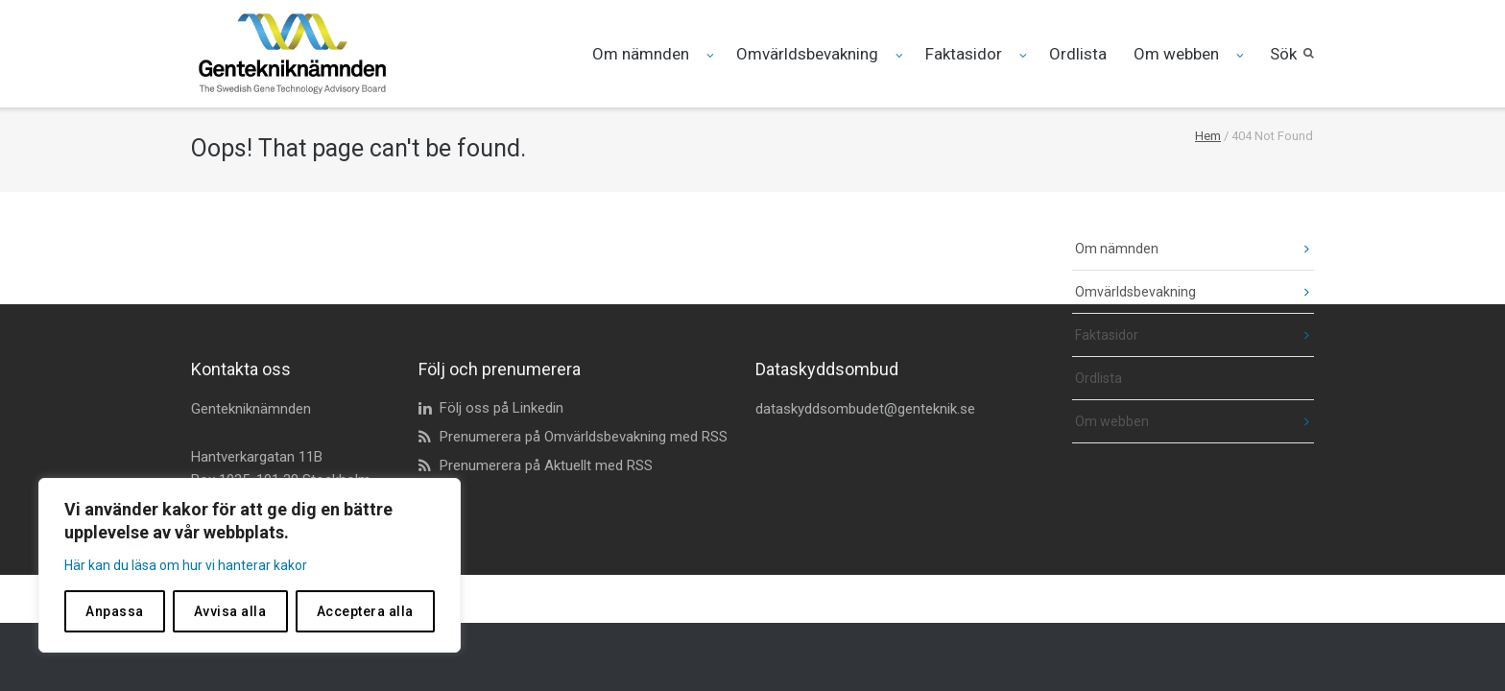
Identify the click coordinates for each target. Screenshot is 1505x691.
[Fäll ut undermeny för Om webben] (1241, 55)
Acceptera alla (365, 611)
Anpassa (114, 611)
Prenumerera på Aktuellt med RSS (546, 465)
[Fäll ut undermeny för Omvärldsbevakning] (900, 55)
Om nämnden (640, 53)
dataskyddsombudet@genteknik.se (865, 408)
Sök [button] (1283, 53)
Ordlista (1078, 53)
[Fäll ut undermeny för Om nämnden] (711, 55)
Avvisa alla (230, 611)
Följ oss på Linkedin (501, 408)
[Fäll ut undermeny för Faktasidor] (1024, 55)
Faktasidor (963, 53)
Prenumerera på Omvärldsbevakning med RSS (584, 436)
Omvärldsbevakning (807, 53)
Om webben (1176, 53)
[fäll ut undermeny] (1292, 249)
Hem (1208, 136)
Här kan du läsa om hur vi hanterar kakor (185, 565)
